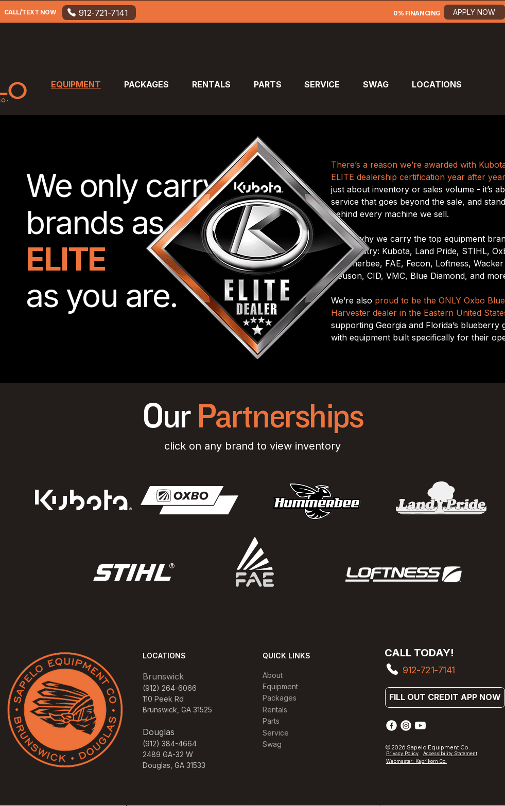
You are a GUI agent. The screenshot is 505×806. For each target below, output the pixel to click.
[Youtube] (420, 725)
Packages (280, 697)
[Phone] (391, 669)
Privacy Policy (402, 753)
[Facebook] (391, 725)
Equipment (280, 686)
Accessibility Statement (450, 753)
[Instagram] (405, 725)
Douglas (156, 765)
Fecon (418, 263)
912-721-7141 (429, 670)
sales (434, 189)
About (273, 675)
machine (402, 214)
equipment (465, 239)
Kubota (396, 251)
